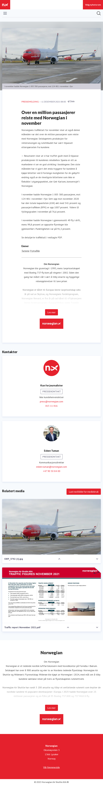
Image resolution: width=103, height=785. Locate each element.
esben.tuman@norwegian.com (51, 466)
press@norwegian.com (51, 401)
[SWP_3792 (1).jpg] (51, 527)
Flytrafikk (35, 250)
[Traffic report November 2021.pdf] (51, 595)
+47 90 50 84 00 (51, 471)
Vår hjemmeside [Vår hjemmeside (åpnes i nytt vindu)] (51, 767)
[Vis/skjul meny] (5, 13)
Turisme (25, 250)
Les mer (51, 312)
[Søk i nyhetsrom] (99, 13)
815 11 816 (51, 405)
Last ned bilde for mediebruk (84, 491)
